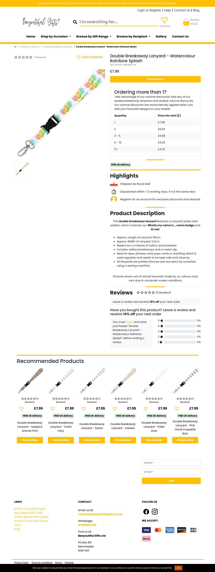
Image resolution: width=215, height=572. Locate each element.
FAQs (17, 525)
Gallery (161, 36)
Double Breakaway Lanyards (58, 46)
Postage (69, 562)
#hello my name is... (30, 46)
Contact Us (182, 10)
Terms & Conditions (41, 562)
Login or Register (149, 10)
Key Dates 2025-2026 (28, 513)
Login (129, 322)
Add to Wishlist (89, 57)
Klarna (58, 562)
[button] (21, 114)
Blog (196, 10)
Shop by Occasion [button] (54, 36)
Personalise (155, 79)
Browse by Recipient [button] (132, 36)
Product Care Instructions (31, 521)
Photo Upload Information (31, 517)
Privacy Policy (21, 562)
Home (30, 36)
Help (167, 10)
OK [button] (178, 567)
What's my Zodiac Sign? (30, 509)
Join (171, 481)
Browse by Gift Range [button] (92, 36)
